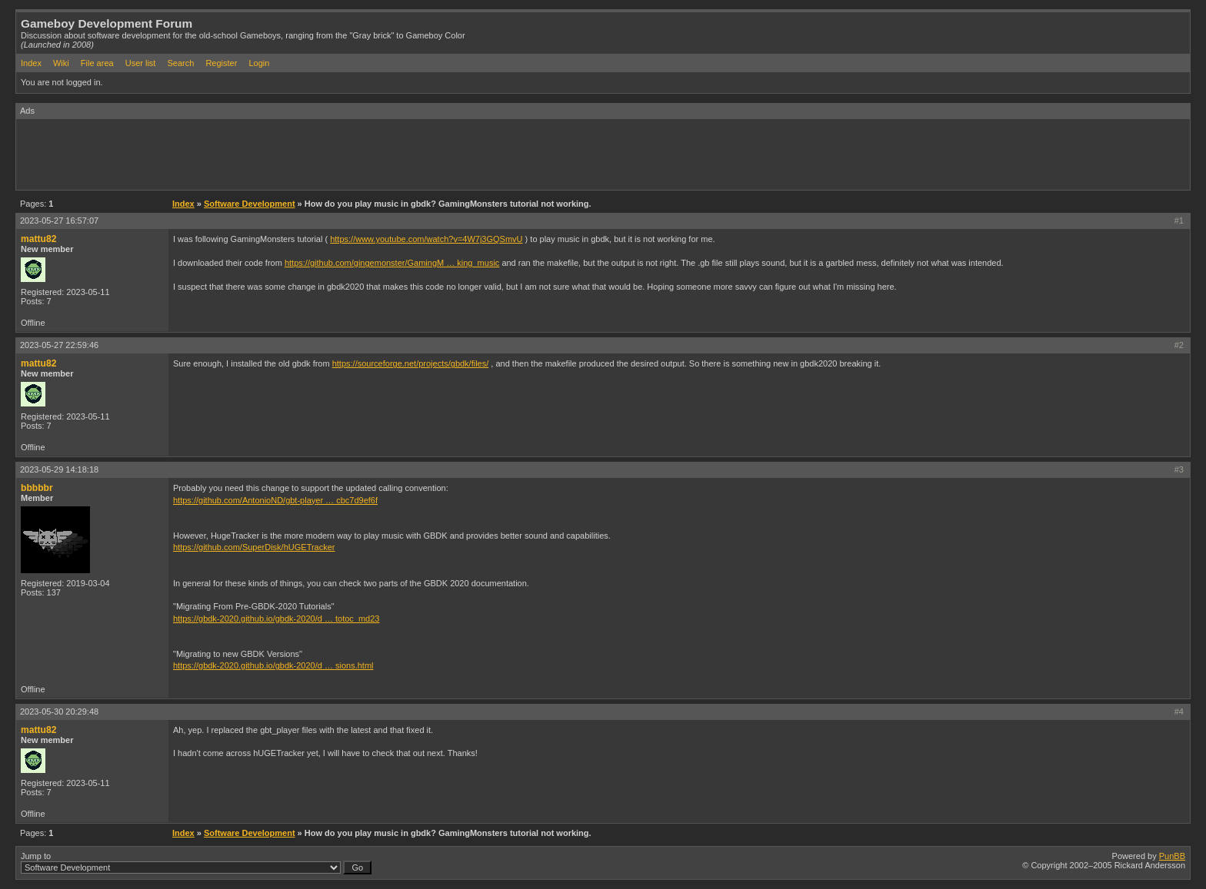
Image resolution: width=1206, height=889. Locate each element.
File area (97, 63)
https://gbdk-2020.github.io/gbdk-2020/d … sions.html (273, 665)
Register (221, 63)
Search (180, 63)
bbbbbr (37, 488)
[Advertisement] (296, 153)
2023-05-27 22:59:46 (59, 345)
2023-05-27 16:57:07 (59, 220)
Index (31, 63)
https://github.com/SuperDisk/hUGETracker (254, 547)
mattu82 (38, 239)
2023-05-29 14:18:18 (59, 469)
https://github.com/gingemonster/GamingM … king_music (392, 262)
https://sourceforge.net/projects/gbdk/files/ (410, 363)
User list (140, 63)
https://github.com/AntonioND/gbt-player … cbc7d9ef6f (275, 500)
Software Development (249, 203)
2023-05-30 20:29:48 (59, 711)
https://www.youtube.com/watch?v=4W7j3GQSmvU (426, 239)
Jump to (196, 862)
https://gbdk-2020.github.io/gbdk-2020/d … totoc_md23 (276, 618)
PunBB (1172, 856)
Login (258, 63)
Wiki (61, 63)
